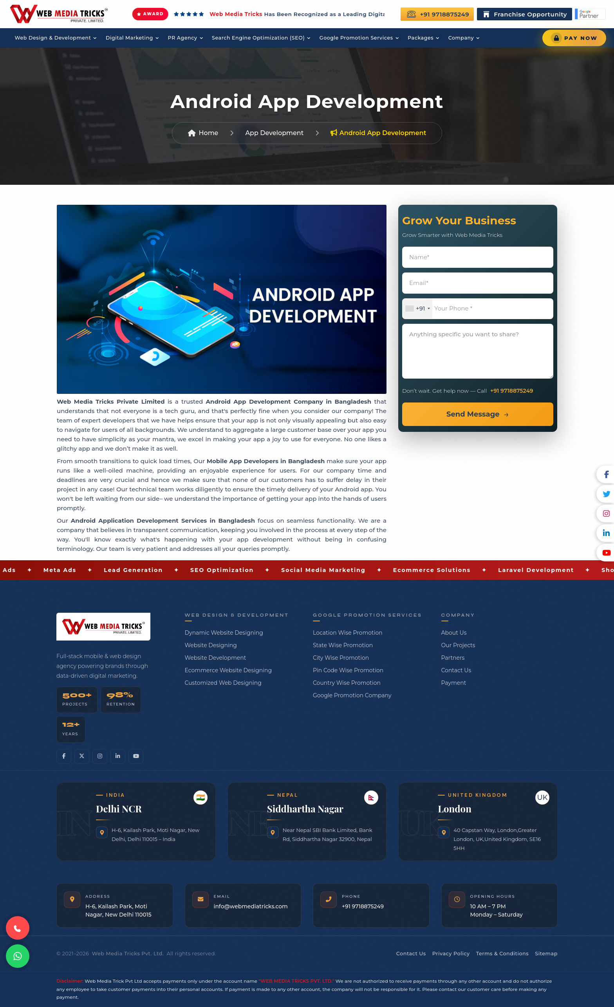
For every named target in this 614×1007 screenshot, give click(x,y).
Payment (453, 682)
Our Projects (458, 645)
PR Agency (183, 38)
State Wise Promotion (343, 645)
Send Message (473, 414)
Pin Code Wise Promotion (348, 670)
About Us (454, 632)
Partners (453, 657)
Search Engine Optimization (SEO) (259, 38)
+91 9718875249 (438, 14)
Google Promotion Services (359, 38)
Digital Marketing (129, 38)
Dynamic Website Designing (224, 632)
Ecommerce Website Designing (228, 670)
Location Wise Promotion (348, 632)
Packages (423, 38)
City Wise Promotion (341, 657)
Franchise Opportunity (524, 14)
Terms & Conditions (502, 953)
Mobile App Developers (242, 461)
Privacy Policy (451, 953)
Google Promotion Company (352, 695)
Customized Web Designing (223, 682)
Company (463, 38)
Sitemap (546, 953)
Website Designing (211, 645)
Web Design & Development (52, 38)
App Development (274, 133)
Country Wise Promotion (347, 682)
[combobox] (417, 309)
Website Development (215, 657)
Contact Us (456, 670)
